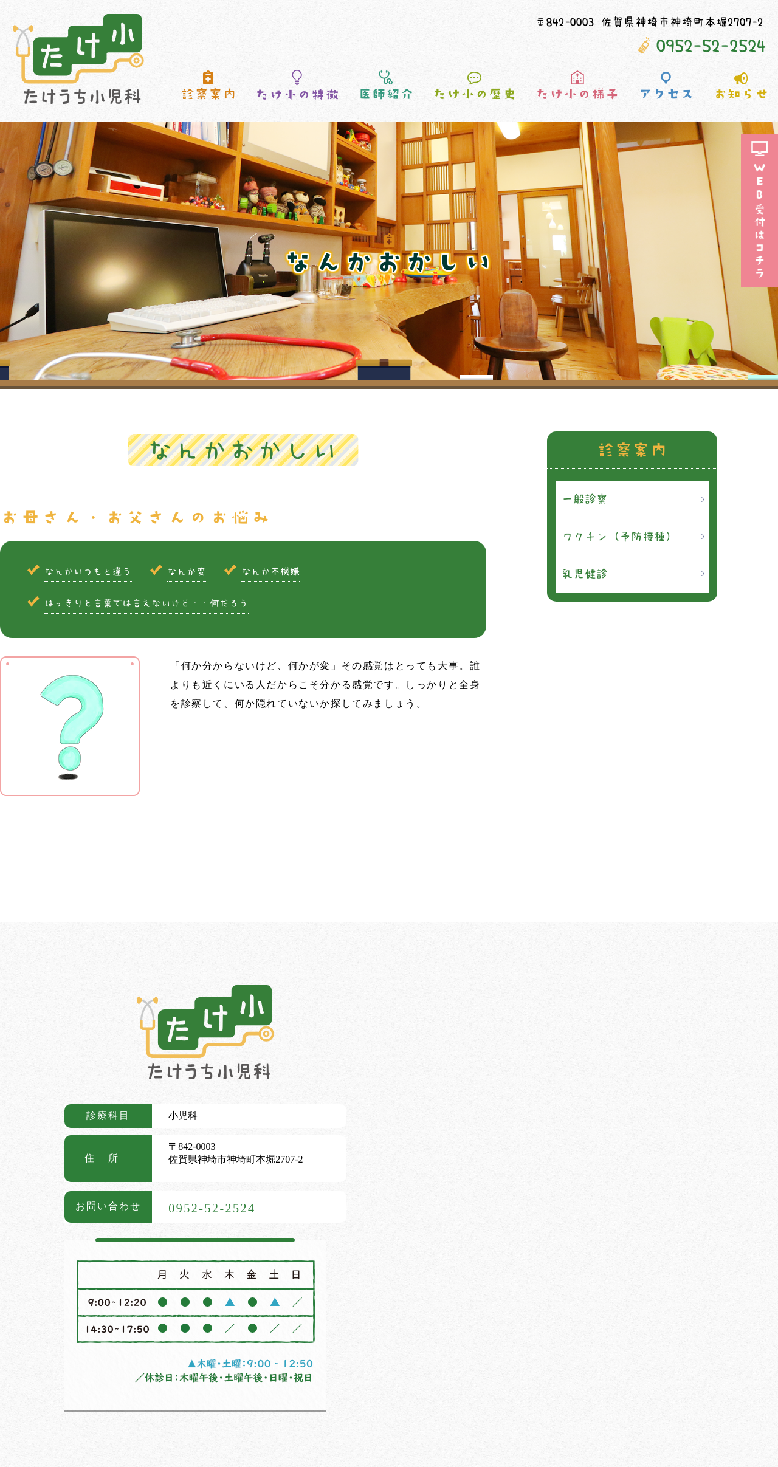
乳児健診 (585, 573)
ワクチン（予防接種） (619, 536)
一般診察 (585, 498)
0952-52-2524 (711, 45)
